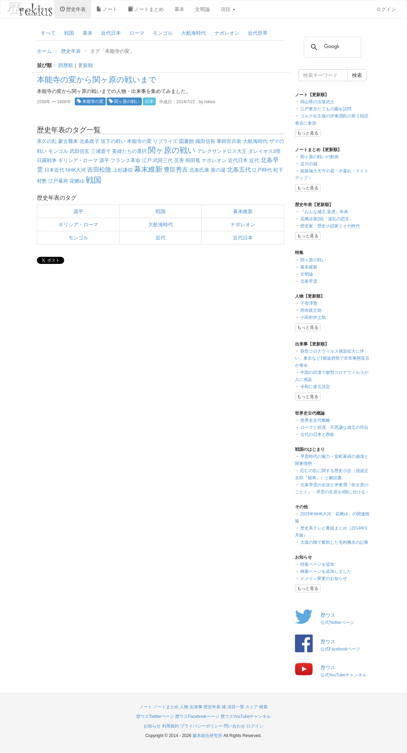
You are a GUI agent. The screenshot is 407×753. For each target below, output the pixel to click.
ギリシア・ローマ (78, 160)
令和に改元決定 (315, 386)
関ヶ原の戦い (124, 101)
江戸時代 (262, 170)
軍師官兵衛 (229, 141)
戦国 (69, 33)
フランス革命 (125, 160)
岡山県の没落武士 (317, 101)
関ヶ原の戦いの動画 (319, 156)
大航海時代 (193, 33)
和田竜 (192, 160)
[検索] (331, 47)
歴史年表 (73, 9)
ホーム (44, 51)
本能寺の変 (90, 101)
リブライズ (165, 141)
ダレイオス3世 (264, 151)
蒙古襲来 (68, 141)
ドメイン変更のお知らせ (323, 578)
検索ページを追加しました (325, 571)
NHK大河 (76, 170)
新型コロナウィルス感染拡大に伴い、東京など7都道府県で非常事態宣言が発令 (332, 358)
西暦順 (65, 65)
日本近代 (54, 170)
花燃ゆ (76, 181)
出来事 (196, 706)
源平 (104, 160)
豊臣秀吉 (176, 169)
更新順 (85, 65)
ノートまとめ (146, 9)
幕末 (179, 9)
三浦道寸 (101, 151)
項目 (228, 9)
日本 (149, 101)
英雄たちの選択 (129, 151)
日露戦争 (47, 160)
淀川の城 (308, 163)
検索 (263, 706)
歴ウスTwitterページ (155, 716)
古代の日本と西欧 (317, 434)
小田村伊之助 (313, 317)
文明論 (202, 9)
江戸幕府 (58, 181)
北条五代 (239, 169)
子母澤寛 (308, 303)
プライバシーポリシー (201, 726)
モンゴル (163, 33)
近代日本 (111, 33)
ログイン (386, 9)
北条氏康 (199, 170)
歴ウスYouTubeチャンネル (246, 716)
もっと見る (307, 133)
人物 (184, 706)
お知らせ (152, 726)
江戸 (147, 160)
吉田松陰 (99, 169)
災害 (179, 160)
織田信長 (205, 141)
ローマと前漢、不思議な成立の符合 (334, 427)
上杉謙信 (123, 170)
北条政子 (89, 141)
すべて (48, 33)
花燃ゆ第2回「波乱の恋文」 (327, 218)
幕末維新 (148, 169)
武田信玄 (79, 151)
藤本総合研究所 (207, 735)
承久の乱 (47, 141)
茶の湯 (218, 170)
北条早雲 (308, 281)
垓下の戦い (113, 141)
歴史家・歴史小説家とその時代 (330, 225)
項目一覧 (235, 706)
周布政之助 (311, 310)
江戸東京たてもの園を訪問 (325, 108)
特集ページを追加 (317, 564)
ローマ (136, 33)
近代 (254, 160)
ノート (106, 9)
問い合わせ (234, 726)
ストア (251, 706)
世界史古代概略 (315, 420)
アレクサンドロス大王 (222, 151)
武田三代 (163, 160)
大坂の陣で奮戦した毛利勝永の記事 (334, 542)
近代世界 (258, 33)
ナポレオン (226, 33)
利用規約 (170, 726)
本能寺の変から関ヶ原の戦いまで (97, 79)
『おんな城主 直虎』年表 (324, 211)
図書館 (186, 141)
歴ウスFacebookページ (197, 716)
